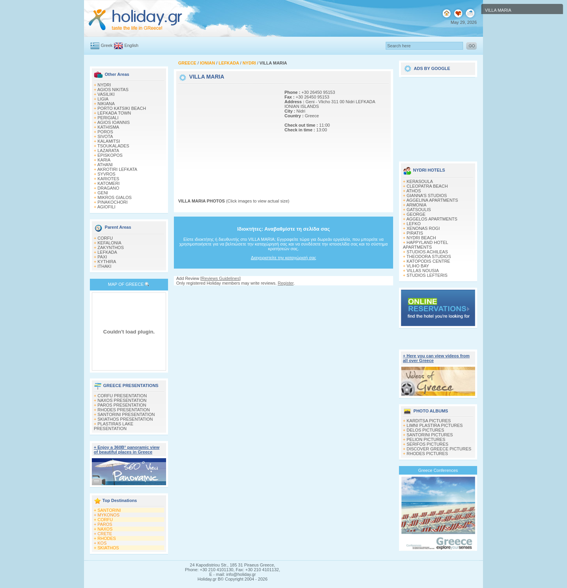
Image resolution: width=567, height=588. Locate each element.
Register (285, 283)
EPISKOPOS (110, 155)
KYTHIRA (107, 261)
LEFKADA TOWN (114, 113)
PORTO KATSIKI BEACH (122, 108)
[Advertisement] (227, 134)
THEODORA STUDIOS (428, 256)
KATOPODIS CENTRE (428, 261)
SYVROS (107, 174)
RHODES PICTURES (427, 453)
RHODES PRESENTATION (124, 409)
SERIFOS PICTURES (428, 444)
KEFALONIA (110, 242)
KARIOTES (109, 178)
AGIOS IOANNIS (113, 122)
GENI (103, 192)
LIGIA (103, 99)
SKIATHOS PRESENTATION (125, 419)
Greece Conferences (438, 470)
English (131, 45)
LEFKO (414, 223)
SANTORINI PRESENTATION (126, 414)
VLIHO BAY (418, 266)
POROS (105, 131)
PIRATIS (415, 233)
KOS (102, 543)
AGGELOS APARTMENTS (431, 219)
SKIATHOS (108, 547)
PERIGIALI (108, 117)
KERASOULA (420, 181)
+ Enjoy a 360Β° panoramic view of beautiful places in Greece (126, 449)
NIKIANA (106, 103)
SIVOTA (105, 136)
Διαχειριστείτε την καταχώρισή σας (283, 257)
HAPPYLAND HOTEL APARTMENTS (425, 244)
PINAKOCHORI (113, 202)
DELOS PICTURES (425, 430)
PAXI (102, 257)
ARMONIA (416, 205)
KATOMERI (109, 183)
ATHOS (413, 190)
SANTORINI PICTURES (430, 434)
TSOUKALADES (113, 145)
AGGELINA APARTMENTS (432, 200)
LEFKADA (107, 252)
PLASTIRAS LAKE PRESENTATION (113, 426)
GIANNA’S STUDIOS (427, 195)
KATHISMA (108, 127)
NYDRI (104, 84)
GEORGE (416, 214)
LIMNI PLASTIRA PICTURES (435, 425)
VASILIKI (106, 94)
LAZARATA (108, 150)
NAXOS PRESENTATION (122, 400)
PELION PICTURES (426, 439)
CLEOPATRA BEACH (427, 186)
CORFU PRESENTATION (122, 395)
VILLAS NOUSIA (423, 270)
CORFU (105, 238)
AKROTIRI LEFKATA (117, 169)
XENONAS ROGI (423, 228)
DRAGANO (109, 188)
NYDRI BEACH (421, 237)
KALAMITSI (109, 141)
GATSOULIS (419, 209)
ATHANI (105, 164)
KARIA (104, 160)
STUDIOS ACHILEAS (427, 251)
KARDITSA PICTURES (429, 420)
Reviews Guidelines (221, 278)
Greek (107, 45)
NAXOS (105, 529)
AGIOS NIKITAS (113, 89)
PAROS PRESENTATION (122, 405)
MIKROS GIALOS (115, 197)
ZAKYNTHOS (111, 247)
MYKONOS (109, 515)
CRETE (105, 533)
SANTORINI (109, 510)
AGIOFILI (106, 206)
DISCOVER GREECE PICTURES (439, 448)
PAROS (105, 524)
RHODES (107, 538)
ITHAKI (104, 266)
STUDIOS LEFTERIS (427, 275)
